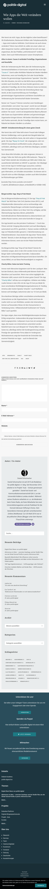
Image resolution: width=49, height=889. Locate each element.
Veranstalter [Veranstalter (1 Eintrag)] (24, 681)
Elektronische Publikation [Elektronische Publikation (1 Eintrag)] (26, 665)
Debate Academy (6, 777)
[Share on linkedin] (24, 368)
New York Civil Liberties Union (10, 358)
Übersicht (6, 835)
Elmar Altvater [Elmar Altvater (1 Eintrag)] (11, 669)
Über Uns (5, 829)
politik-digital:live (6, 779)
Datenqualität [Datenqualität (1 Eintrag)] (30, 662)
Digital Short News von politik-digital (12, 791)
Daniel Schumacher (24, 22)
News (14, 22)
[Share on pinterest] (22, 368)
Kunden (3, 820)
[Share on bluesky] (29, 368)
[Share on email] (34, 368)
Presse (24, 879)
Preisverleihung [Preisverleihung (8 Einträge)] (11, 678)
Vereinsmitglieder (8, 844)
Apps (3, 355)
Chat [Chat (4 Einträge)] (29, 659)
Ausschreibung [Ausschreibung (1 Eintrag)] (19, 659)
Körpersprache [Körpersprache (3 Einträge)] (36, 672)
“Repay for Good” (18, 141)
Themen (4, 786)
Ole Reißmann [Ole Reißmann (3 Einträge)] (31, 675)
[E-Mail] (33, 524)
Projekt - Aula (5, 817)
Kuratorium (6, 847)
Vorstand (6, 850)
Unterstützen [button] (25, 712)
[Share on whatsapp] (27, 368)
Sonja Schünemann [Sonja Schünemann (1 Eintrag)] (12, 681)
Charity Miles (28, 355)
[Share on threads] (20, 368)
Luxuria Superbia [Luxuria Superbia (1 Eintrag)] (11, 675)
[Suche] (24, 533)
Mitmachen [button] (25, 758)
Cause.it (19, 355)
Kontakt (24, 872)
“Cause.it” (5, 72)
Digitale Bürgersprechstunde (10, 814)
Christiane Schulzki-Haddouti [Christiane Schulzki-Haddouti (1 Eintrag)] (14, 662)
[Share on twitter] (17, 368)
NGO (22, 358)
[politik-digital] (14, 5)
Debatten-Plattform (7, 811)
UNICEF (27, 358)
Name (4, 406)
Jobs (24, 878)
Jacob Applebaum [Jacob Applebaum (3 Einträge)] (23, 672)
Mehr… (3, 800)
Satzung (6, 852)
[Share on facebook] (15, 368)
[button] (45, 4)
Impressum (24, 874)
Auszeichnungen (8, 858)
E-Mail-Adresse (7, 416)
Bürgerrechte (11, 355)
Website (4, 426)
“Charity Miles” (6, 280)
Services (6, 838)
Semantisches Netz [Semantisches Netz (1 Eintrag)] (33, 678)
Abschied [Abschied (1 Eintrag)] (9, 659)
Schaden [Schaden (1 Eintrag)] (21, 678)
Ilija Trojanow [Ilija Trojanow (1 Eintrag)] (10, 672)
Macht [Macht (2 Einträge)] (21, 675)
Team (5, 841)
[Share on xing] (32, 368)
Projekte (4, 806)
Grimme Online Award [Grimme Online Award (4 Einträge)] (24, 669)
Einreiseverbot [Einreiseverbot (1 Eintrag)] (10, 665)
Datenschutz (24, 876)
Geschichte (6, 855)
